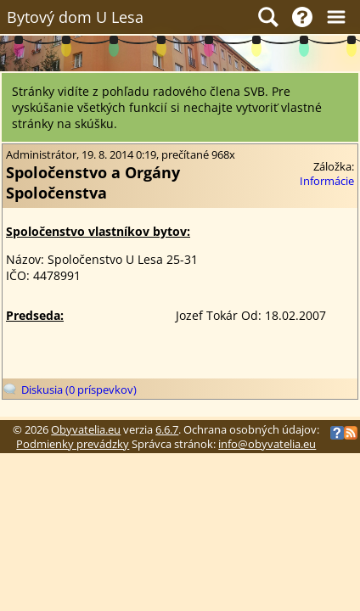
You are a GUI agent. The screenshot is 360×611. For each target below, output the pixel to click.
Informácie (327, 181)
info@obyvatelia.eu (267, 444)
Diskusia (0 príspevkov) (79, 390)
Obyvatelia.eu (86, 430)
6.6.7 (166, 430)
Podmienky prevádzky (72, 444)
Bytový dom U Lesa (75, 17)
